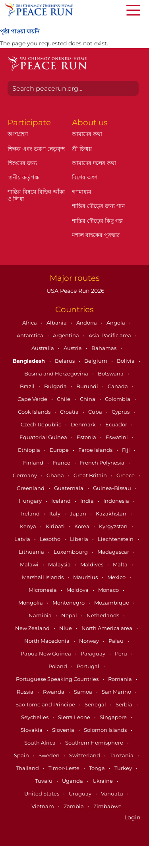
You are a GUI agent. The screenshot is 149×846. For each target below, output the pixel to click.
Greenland (31, 488)
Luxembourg (71, 551)
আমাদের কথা (87, 134)
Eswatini (117, 437)
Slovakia (32, 730)
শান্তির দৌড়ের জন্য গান (98, 206)
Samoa (83, 691)
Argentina (66, 335)
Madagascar (113, 551)
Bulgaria (56, 386)
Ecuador (116, 424)
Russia (26, 691)
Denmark (84, 424)
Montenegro (69, 602)
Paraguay (93, 653)
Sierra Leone (74, 717)
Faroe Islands (96, 450)
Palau (116, 641)
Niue (66, 628)
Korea (82, 526)
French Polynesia (103, 462)
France (62, 462)
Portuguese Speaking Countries (58, 679)
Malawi (30, 564)
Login (132, 817)
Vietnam (43, 806)
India (87, 501)
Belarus (65, 361)
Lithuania (32, 551)
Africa (30, 322)
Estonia (87, 437)
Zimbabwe (107, 806)
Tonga (97, 768)
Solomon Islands (106, 730)
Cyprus (121, 411)
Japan (78, 513)
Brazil (28, 386)
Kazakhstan (112, 513)
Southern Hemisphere (94, 742)
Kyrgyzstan (114, 526)
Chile (64, 399)
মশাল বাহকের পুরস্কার (96, 235)
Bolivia (126, 361)
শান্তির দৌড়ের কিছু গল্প (97, 220)
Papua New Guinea (46, 653)
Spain (22, 755)
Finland (34, 462)
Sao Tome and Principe (45, 704)
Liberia (79, 539)
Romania (120, 679)
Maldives (92, 564)
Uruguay (81, 793)
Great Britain (91, 475)
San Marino (117, 691)
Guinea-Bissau (112, 488)
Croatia (70, 411)
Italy (55, 513)
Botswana (111, 373)
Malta (121, 564)
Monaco (109, 590)
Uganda (73, 781)
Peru (121, 653)
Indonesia (116, 501)
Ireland (31, 513)
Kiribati (56, 526)
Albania (57, 322)
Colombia (118, 399)
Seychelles (35, 717)
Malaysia (60, 564)
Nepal (69, 615)
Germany (25, 475)
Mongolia (31, 602)
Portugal (89, 666)
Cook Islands (35, 411)
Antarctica (31, 335)
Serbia (125, 704)
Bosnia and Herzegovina (56, 373)
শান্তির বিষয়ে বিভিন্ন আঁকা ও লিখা (36, 195)
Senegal (96, 704)
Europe (60, 450)
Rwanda (54, 691)
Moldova (78, 590)
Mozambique (112, 602)
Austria (73, 348)
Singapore (114, 717)
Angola (116, 322)
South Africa (40, 742)
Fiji (126, 450)
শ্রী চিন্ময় (82, 148)
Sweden (50, 755)
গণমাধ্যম (81, 191)
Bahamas (104, 348)
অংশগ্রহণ (18, 134)
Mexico (117, 577)
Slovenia (63, 730)
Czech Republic (41, 424)
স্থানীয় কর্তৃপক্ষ (23, 177)
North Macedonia (47, 641)
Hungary (31, 501)
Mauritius (86, 577)
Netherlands (103, 615)
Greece (126, 475)
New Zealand (33, 628)
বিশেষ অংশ (84, 177)
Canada (118, 386)
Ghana (55, 475)
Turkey (123, 768)
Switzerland (85, 755)
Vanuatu (112, 793)
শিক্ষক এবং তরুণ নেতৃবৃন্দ (36, 148)
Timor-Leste (64, 768)
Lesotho (51, 539)
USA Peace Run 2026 (74, 290)
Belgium (96, 361)
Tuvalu (44, 781)
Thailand (28, 768)
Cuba (95, 411)
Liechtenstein (116, 539)
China (88, 399)
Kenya (28, 526)
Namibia (41, 615)
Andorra (87, 322)
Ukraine (103, 781)
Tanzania (122, 755)
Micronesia (43, 590)
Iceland (61, 501)
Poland (58, 666)
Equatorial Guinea (43, 437)
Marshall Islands (43, 577)
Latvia (22, 539)
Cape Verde (32, 399)
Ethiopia (29, 450)
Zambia (74, 806)
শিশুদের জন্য (22, 163)
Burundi (87, 386)
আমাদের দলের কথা (94, 163)
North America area (107, 628)
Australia (43, 348)
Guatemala (69, 488)
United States (42, 793)
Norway (89, 641)
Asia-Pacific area (110, 335)
